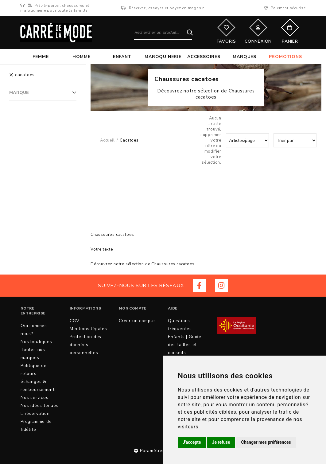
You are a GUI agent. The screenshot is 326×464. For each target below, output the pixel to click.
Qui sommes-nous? (35, 330)
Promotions (285, 57)
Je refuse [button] (221, 442)
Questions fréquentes (180, 325)
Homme (81, 57)
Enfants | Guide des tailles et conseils (184, 345)
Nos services (35, 397)
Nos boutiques (36, 342)
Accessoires (203, 57)
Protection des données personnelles (85, 345)
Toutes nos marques (33, 354)
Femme (41, 57)
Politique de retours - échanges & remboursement (37, 377)
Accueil (107, 140)
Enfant (122, 57)
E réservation (35, 413)
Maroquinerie (163, 57)
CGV (74, 321)
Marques (244, 57)
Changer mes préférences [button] (266, 442)
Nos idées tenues (40, 405)
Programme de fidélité (36, 425)
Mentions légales (88, 329)
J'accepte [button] (192, 442)
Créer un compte (137, 321)
